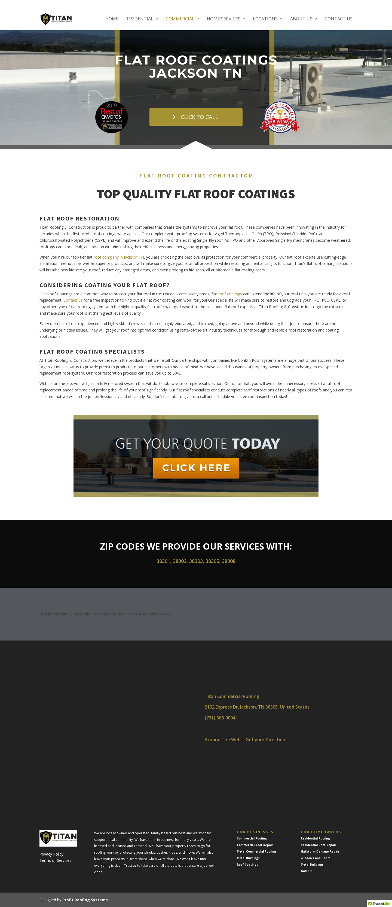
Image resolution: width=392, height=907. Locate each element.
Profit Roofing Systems (85, 899)
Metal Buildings (248, 858)
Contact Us (339, 19)
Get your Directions (266, 740)
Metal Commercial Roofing (256, 851)
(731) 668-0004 (220, 718)
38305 (212, 561)
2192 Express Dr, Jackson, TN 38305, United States (257, 707)
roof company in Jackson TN (119, 257)
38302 (179, 561)
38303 (196, 561)
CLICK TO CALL (199, 117)
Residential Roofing (315, 838)
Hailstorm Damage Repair (320, 851)
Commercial (180, 19)
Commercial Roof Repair (255, 845)
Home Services (223, 19)
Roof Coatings (247, 864)
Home (111, 19)
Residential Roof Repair (318, 845)
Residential (139, 19)
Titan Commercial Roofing (232, 696)
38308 (228, 561)
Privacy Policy (51, 854)
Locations (265, 19)
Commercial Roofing (252, 838)
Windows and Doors (315, 858)
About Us (301, 19)
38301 (163, 561)
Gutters (307, 871)
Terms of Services (55, 860)
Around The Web (223, 740)
